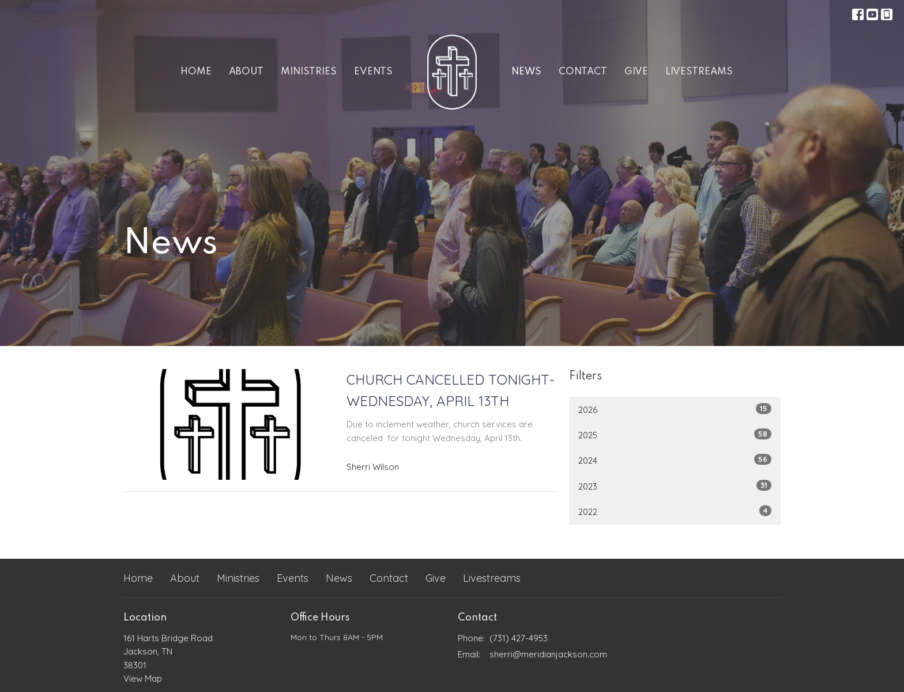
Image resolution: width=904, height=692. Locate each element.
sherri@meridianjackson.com (548, 654)
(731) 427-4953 (518, 638)
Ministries (309, 72)
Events (373, 72)
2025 (674, 434)
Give (636, 72)
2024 (674, 460)
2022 (674, 511)
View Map (142, 678)
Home (196, 72)
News (526, 72)
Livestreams (699, 72)
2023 (674, 486)
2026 (674, 409)
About (246, 72)
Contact (583, 72)
